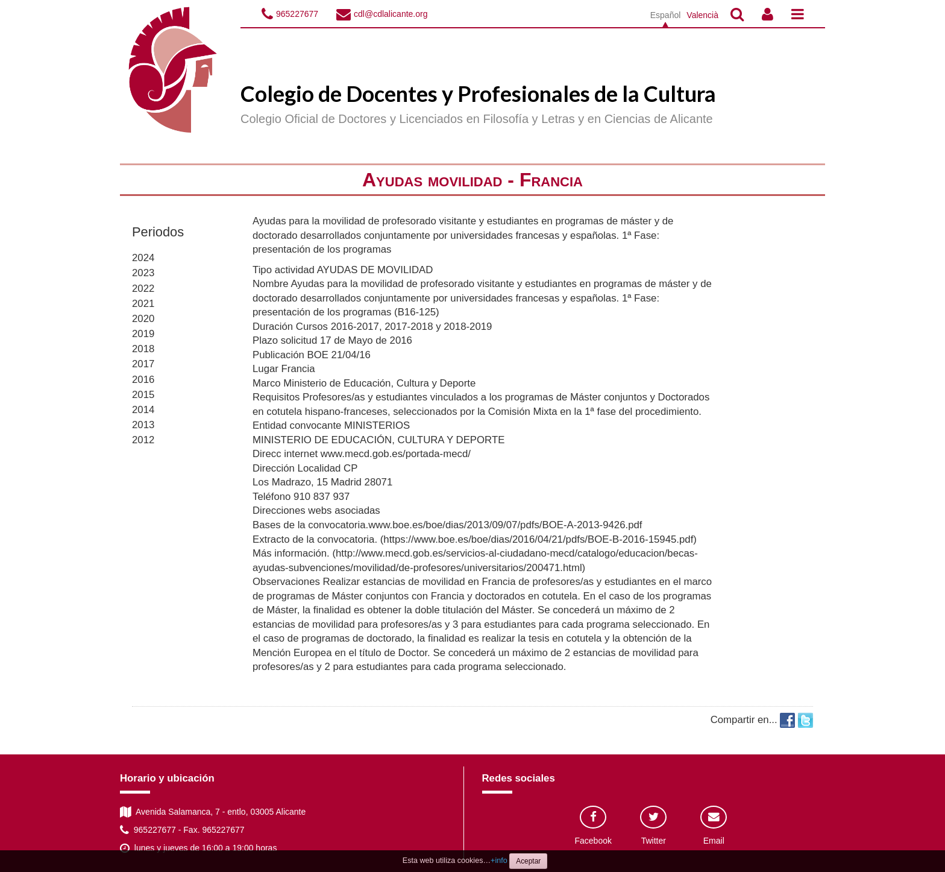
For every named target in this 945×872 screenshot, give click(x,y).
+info (499, 860)
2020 (143, 318)
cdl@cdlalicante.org (390, 14)
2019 (143, 334)
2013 (143, 425)
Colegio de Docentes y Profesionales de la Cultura (478, 93)
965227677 (297, 14)
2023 (143, 273)
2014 (143, 409)
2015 (143, 394)
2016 (143, 379)
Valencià (702, 15)
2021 (143, 303)
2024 (143, 258)
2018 (143, 349)
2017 (143, 364)
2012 (143, 440)
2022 (143, 288)
